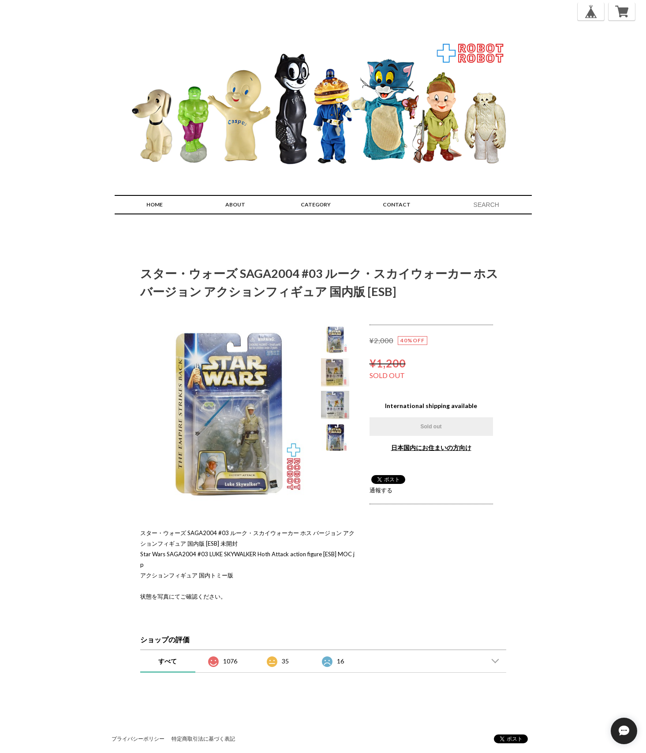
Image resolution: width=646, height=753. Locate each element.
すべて (167, 661)
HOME (154, 204)
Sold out (431, 426)
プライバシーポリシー (138, 738)
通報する (381, 490)
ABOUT (235, 204)
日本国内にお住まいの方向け (431, 447)
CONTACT (397, 204)
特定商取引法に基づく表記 (203, 738)
